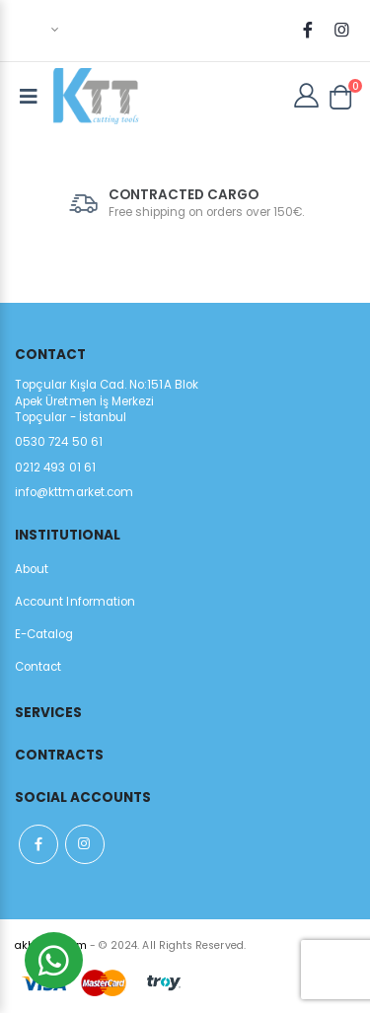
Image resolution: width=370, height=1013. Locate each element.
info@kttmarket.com (74, 492)
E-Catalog (44, 634)
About (31, 569)
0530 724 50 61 (59, 442)
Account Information (75, 602)
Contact (38, 667)
